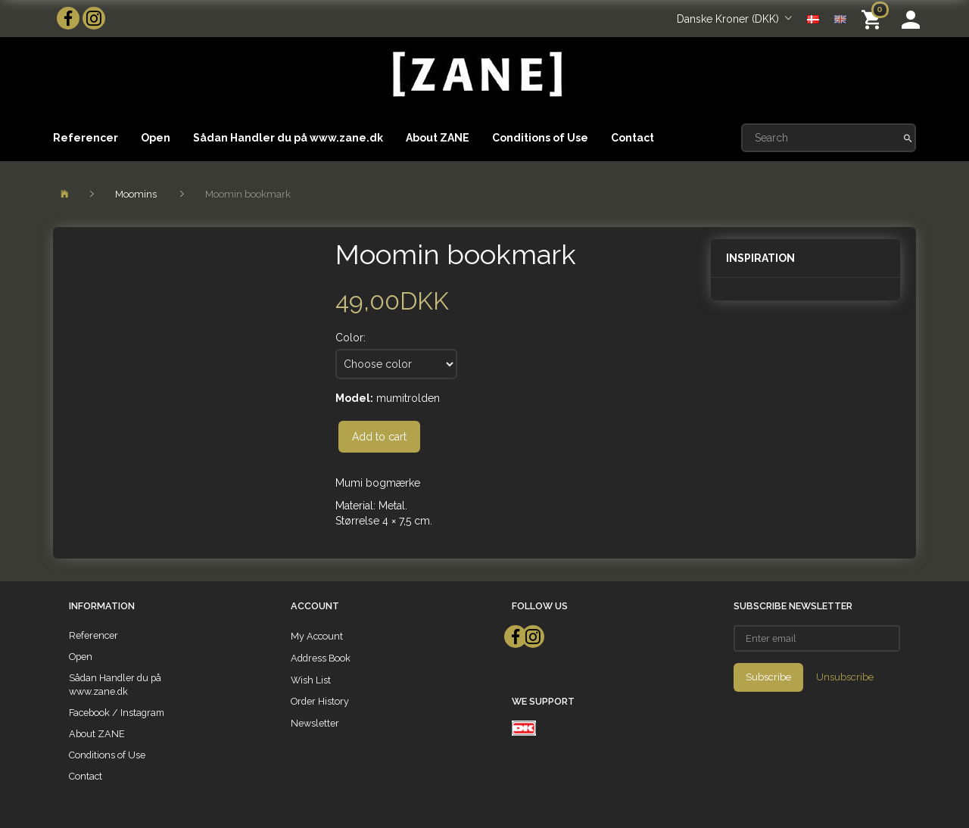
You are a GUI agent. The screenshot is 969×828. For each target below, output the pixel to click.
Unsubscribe (845, 677)
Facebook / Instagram (116, 712)
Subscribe (768, 677)
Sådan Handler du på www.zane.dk (288, 138)
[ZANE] (475, 75)
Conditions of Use (540, 138)
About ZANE (437, 138)
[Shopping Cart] (874, 18)
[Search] (908, 137)
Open (155, 138)
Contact (632, 138)
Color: (350, 338)
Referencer (85, 138)
